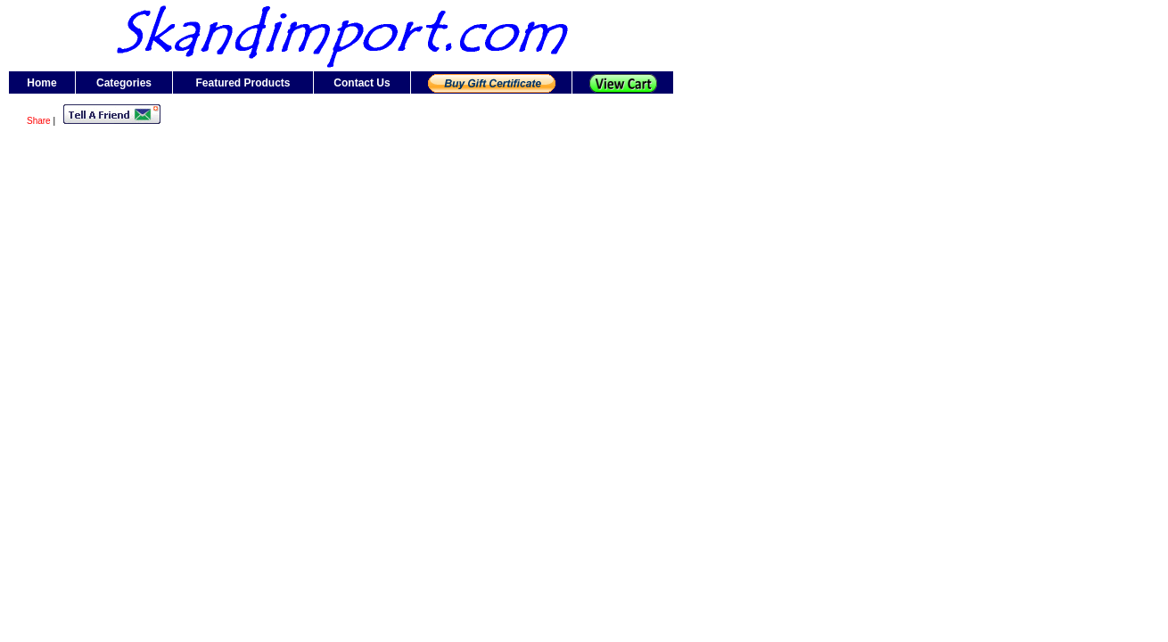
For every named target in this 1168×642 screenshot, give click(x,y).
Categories (124, 83)
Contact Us (361, 83)
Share (39, 121)
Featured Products (242, 83)
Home (41, 83)
